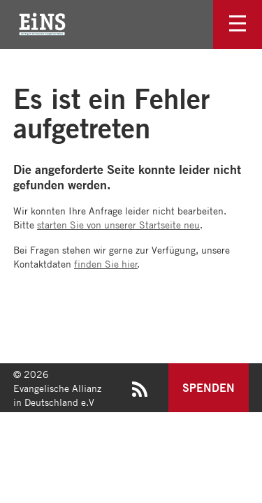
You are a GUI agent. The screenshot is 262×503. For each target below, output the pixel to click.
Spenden (208, 387)
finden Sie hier (106, 263)
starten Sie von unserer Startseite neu (118, 224)
